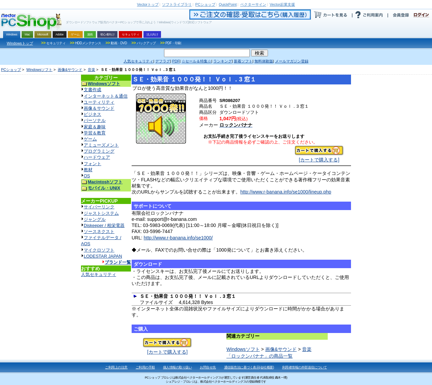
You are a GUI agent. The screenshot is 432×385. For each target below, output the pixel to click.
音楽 (91, 70)
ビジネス (92, 114)
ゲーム (90, 139)
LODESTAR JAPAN (103, 256)
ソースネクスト (99, 231)
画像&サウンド (70, 70)
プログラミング (99, 151)
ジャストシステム (101, 213)
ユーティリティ (99, 102)
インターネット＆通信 (106, 96)
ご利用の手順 (145, 367)
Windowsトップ (20, 43)
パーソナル (95, 120)
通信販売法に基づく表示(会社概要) (249, 367)
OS (87, 175)
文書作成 (92, 89)
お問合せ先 (208, 367)
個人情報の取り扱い (177, 367)
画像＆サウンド (99, 108)
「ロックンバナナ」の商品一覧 (259, 356)
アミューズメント (101, 145)
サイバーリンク (99, 206)
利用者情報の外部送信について (304, 367)
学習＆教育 (95, 132)
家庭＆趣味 (95, 126)
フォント (92, 163)
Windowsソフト (39, 70)
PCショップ (11, 70)
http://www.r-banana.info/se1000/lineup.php (285, 192)
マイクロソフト (99, 250)
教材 (88, 169)
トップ (148, 4)
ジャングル (95, 219)
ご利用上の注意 (116, 367)
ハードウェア (97, 157)
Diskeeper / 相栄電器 (104, 225)
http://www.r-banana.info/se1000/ (178, 237)
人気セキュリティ (98, 274)
